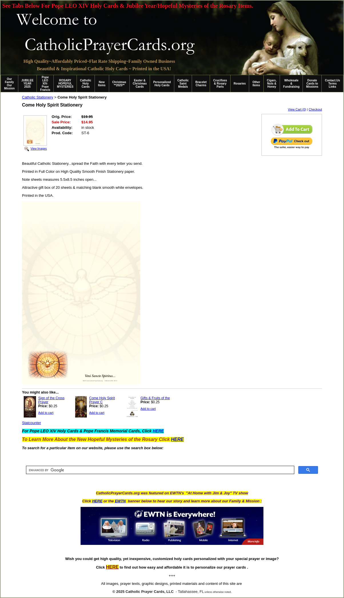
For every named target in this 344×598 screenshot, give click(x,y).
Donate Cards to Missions (312, 83)
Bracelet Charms (201, 84)
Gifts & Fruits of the (155, 398)
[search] (159, 470)
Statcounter (31, 423)
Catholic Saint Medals (183, 83)
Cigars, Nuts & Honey (272, 83)
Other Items (256, 84)
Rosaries (240, 83)
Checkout (315, 109)
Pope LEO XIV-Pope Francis (45, 83)
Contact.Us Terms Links (332, 83)
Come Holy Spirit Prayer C (102, 400)
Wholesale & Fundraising (291, 83)
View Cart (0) (297, 109)
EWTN (120, 501)
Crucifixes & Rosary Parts (220, 83)
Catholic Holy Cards (85, 83)
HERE (97, 501)
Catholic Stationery (37, 97)
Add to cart (45, 412)
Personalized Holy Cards (162, 84)
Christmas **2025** (119, 84)
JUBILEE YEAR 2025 (27, 83)
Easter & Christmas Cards (140, 83)
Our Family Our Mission (9, 83)
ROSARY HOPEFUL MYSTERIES (65, 83)
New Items (101, 84)
